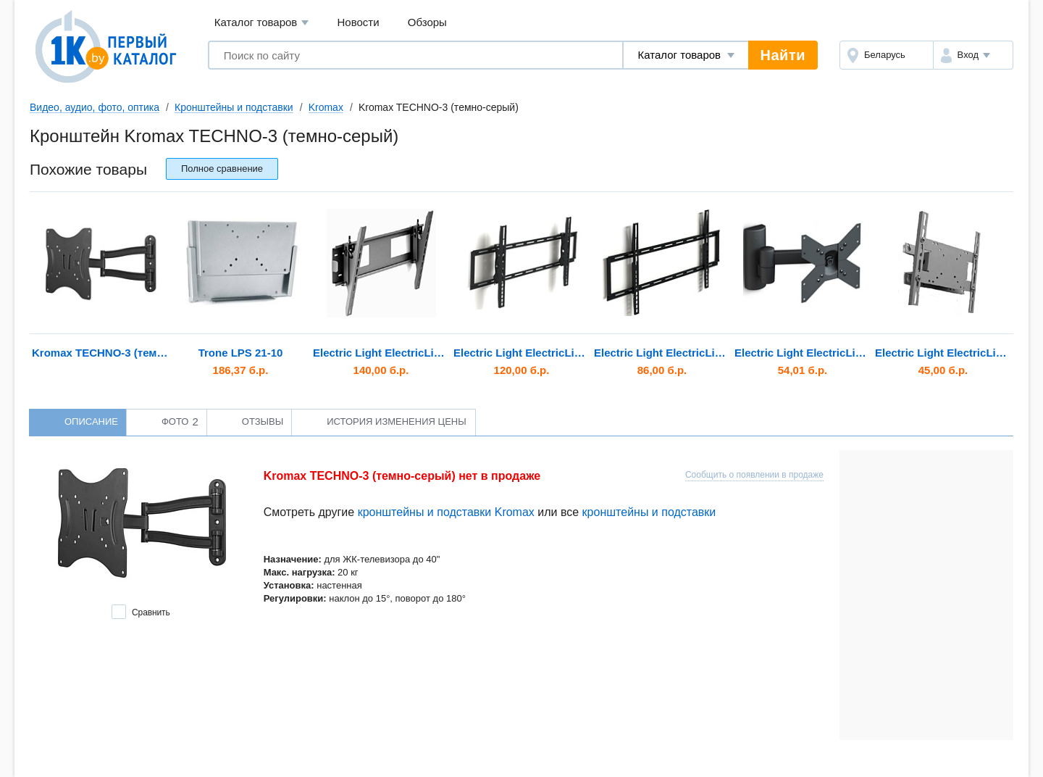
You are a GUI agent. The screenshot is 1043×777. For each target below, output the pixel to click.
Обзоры (427, 22)
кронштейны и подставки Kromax (446, 512)
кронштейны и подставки (649, 512)
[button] (973, 55)
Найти (783, 55)
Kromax (326, 107)
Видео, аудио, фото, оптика (94, 107)
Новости (359, 22)
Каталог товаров (261, 23)
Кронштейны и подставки (234, 107)
